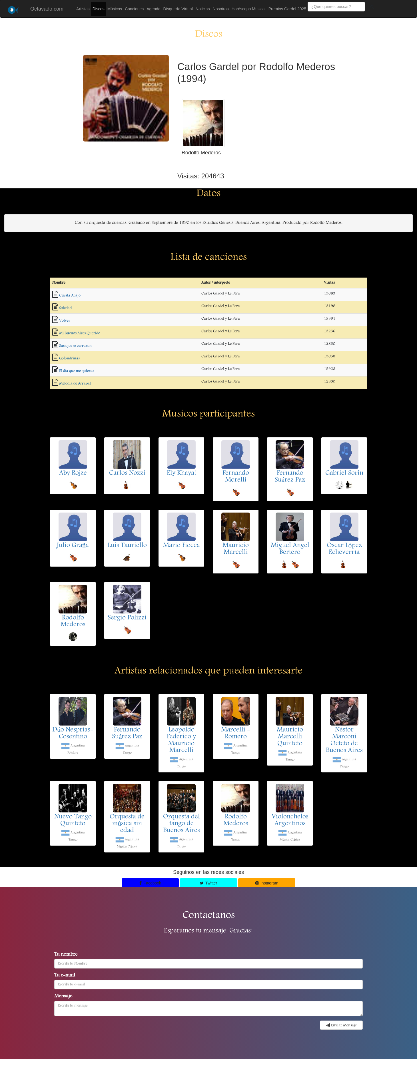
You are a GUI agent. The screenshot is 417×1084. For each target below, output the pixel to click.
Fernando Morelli (235, 477)
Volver (64, 320)
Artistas (83, 9)
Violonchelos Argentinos (290, 820)
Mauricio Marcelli (235, 549)
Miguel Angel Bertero (290, 549)
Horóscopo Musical (249, 9)
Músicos (114, 9)
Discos (99, 9)
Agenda (153, 9)
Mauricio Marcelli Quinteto (290, 737)
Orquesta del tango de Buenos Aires (181, 824)
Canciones (134, 9)
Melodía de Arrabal (75, 383)
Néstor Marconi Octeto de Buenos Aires (344, 740)
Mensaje (63, 996)
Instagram (266, 883)
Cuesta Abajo (70, 295)
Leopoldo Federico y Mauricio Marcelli (181, 740)
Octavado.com (46, 9)
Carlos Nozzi (127, 473)
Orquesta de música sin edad (127, 824)
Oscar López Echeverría (344, 549)
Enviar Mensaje (341, 1025)
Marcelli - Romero (235, 733)
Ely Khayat (181, 473)
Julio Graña (73, 545)
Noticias (203, 9)
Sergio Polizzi (127, 618)
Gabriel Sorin (344, 473)
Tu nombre (65, 954)
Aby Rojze (73, 473)
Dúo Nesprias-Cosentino (72, 733)
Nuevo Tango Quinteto (73, 820)
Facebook (150, 883)
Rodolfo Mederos (73, 621)
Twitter (208, 883)
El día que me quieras (76, 371)
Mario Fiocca (181, 545)
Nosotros (221, 9)
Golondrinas (69, 358)
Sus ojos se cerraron (75, 345)
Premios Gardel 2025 (287, 9)
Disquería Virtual (178, 9)
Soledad (65, 308)
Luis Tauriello (127, 545)
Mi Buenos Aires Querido (79, 333)
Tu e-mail (64, 975)
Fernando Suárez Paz (290, 477)
